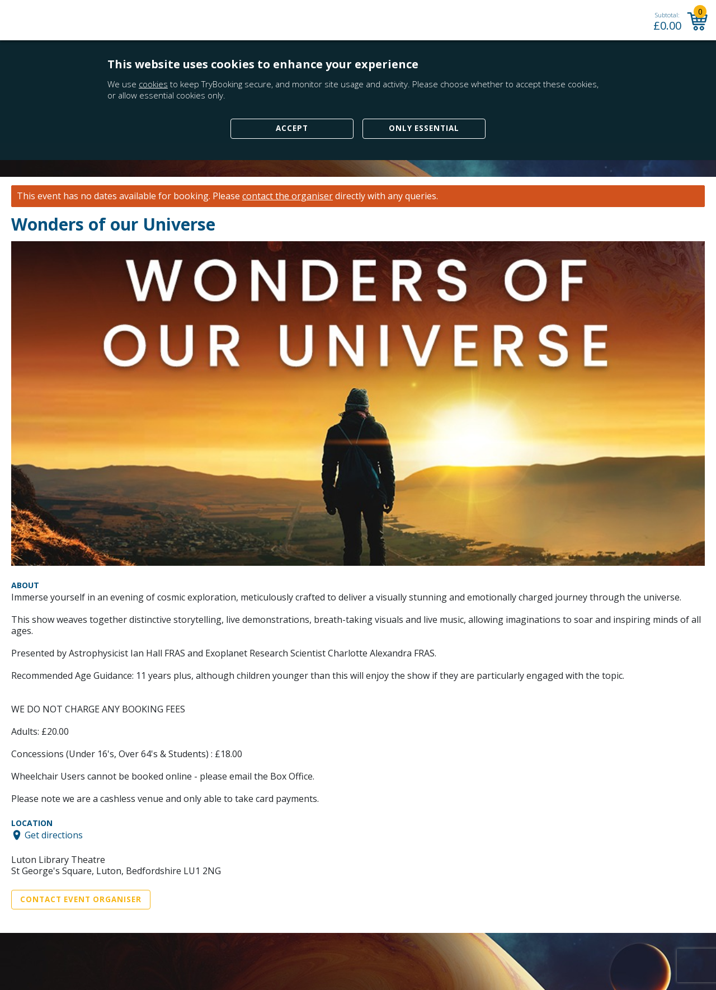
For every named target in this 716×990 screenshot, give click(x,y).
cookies (153, 84)
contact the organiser (287, 196)
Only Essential (424, 128)
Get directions (54, 835)
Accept (292, 128)
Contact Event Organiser (81, 899)
